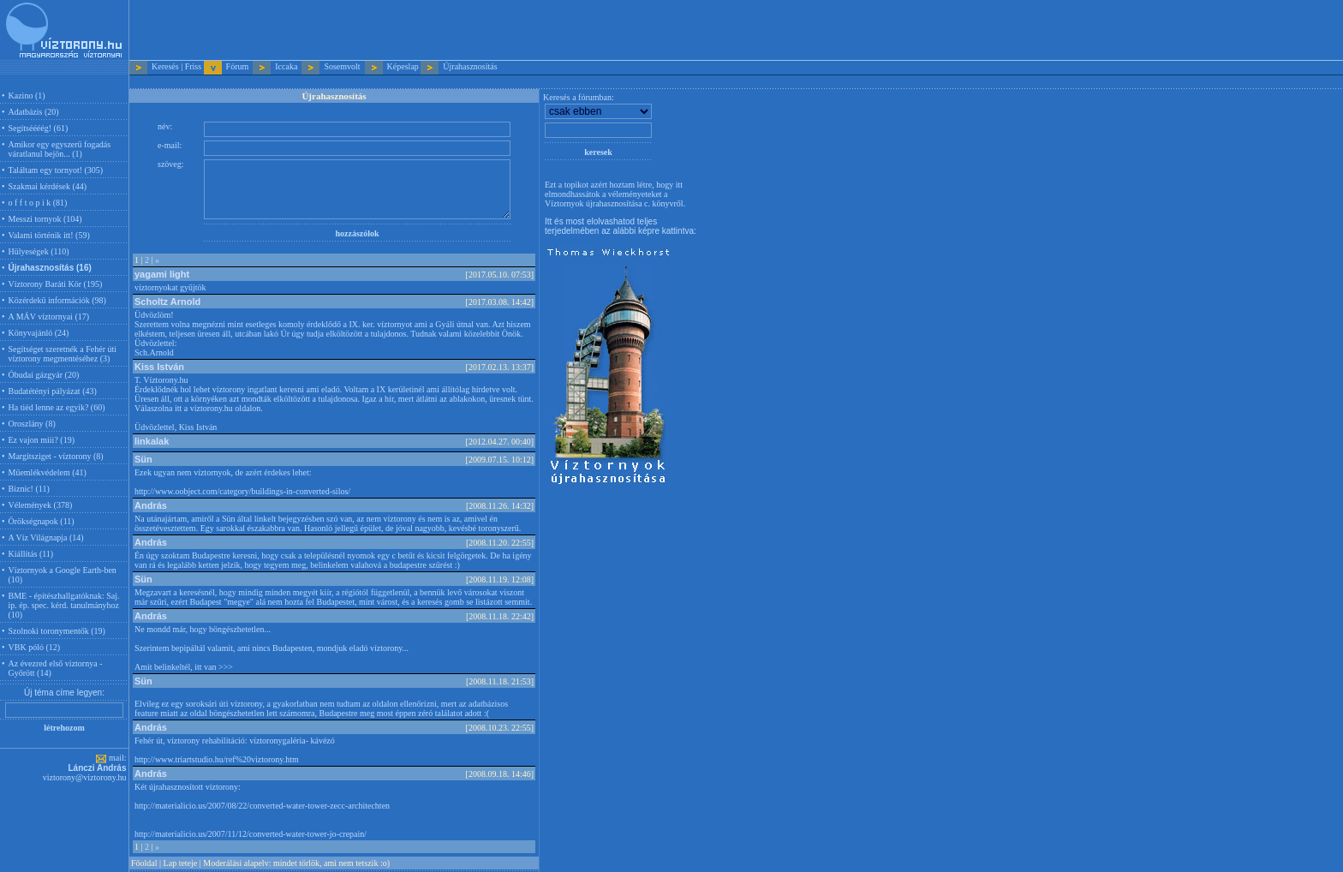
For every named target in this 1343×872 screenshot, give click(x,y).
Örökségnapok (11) (42, 521)
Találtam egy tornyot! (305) (56, 170)
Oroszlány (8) (32, 423)
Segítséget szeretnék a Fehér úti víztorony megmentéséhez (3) (63, 353)
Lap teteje (181, 863)
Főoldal (144, 863)
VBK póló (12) (35, 647)
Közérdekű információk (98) (57, 300)
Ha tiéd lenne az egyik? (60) (57, 407)
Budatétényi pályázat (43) (53, 391)
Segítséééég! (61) (39, 128)
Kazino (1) (27, 95)
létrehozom (64, 727)
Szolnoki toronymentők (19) (57, 631)
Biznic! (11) (29, 488)
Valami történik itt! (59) (49, 235)
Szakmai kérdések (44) (48, 186)
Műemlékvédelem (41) (48, 472)
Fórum (237, 66)
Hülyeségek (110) (39, 251)
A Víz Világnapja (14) (46, 537)
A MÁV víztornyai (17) (49, 316)
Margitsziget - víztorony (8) (56, 456)
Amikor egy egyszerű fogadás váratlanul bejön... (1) (60, 149)
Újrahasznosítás (470, 66)
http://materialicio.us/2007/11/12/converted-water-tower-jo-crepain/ (250, 834)
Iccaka (286, 66)
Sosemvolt (342, 66)
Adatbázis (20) (34, 111)
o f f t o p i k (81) (38, 202)
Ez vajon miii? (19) (42, 440)
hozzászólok (357, 233)
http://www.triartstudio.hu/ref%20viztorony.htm (216, 759)
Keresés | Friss (176, 66)
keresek (598, 152)
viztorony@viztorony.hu (85, 777)
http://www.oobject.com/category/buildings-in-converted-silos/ (242, 491)
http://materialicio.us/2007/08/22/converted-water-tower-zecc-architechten (262, 805)
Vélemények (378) (41, 505)
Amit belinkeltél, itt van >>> (183, 667)
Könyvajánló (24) (39, 332)
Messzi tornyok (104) (45, 219)
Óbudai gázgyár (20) (44, 374)
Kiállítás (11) (31, 553)
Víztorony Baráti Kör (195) (56, 284)
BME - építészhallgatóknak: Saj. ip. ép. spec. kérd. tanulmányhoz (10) (64, 605)
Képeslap (403, 66)
